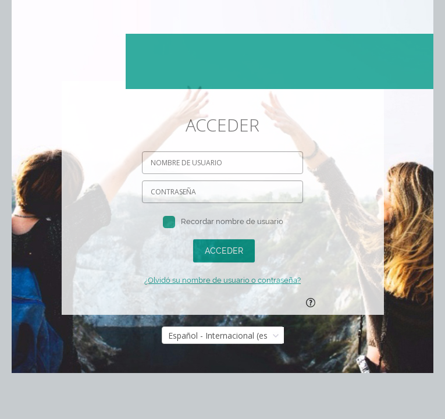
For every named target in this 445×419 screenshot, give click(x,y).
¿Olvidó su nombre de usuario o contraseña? (222, 280)
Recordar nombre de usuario (232, 221)
